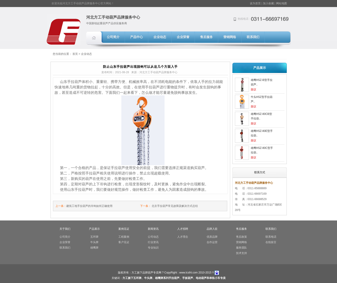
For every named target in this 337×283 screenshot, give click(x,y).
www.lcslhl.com (188, 272)
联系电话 (270, 236)
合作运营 (212, 242)
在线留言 (270, 242)
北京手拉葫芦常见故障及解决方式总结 (175, 206)
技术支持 (241, 253)
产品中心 (136, 37)
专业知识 (153, 247)
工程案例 (123, 236)
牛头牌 (94, 242)
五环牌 (94, 236)
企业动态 (159, 37)
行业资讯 (153, 242)
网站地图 (281, 3)
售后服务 (206, 37)
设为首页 (255, 3)
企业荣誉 (183, 37)
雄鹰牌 (94, 247)
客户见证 (123, 242)
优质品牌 (212, 236)
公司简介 (113, 37)
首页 (75, 54)
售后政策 (241, 236)
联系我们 (253, 37)
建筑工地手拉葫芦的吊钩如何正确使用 (89, 206)
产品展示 (259, 68)
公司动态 (153, 236)
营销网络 (229, 37)
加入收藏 (268, 3)
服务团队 (241, 247)
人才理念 (182, 236)
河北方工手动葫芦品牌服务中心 (113, 17)
